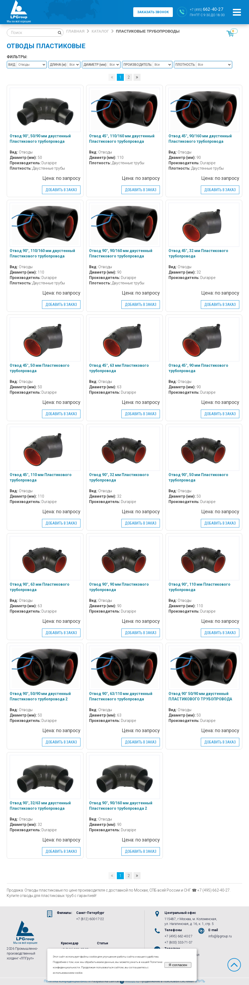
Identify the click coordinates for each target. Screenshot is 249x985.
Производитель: (138, 65)
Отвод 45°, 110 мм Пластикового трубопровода (41, 477)
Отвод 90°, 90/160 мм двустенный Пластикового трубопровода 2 (120, 806)
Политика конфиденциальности (67, 981)
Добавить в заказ (61, 190)
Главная (75, 31)
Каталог (100, 31)
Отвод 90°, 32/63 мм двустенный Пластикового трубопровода (40, 806)
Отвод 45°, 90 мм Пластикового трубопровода (198, 368)
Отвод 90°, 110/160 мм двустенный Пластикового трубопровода (42, 253)
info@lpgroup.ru (220, 936)
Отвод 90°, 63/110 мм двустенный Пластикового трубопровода (120, 696)
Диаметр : (95, 65)
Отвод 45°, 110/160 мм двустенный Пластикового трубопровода (122, 139)
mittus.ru (129, 981)
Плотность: (185, 65)
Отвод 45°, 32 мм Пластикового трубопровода (198, 253)
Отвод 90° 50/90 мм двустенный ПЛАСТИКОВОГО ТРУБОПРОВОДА (200, 696)
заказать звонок (153, 12)
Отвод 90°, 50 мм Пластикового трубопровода (198, 477)
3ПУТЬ (200, 981)
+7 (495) (206, 9)
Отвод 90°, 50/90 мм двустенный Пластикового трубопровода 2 (40, 696)
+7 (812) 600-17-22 (90, 919)
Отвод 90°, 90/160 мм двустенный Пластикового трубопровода (120, 253)
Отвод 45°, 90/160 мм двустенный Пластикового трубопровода (200, 139)
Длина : (58, 65)
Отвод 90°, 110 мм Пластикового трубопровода (199, 587)
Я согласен (178, 965)
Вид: (12, 65)
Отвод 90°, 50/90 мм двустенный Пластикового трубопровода (40, 139)
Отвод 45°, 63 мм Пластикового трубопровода (119, 368)
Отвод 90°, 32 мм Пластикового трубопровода (119, 477)
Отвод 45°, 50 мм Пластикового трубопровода (39, 368)
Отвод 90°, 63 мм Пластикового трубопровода (39, 587)
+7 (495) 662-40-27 (178, 936)
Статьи (102, 943)
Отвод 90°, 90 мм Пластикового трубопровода (119, 587)
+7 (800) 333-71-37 (178, 942)
